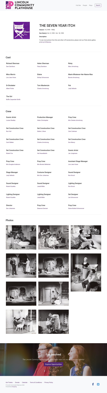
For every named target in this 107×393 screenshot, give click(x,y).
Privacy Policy (48, 382)
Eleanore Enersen (42, 208)
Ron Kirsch (71, 175)
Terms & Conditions (36, 382)
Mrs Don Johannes (43, 175)
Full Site (78, 5)
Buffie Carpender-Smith (13, 99)
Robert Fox (9, 153)
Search (98, 5)
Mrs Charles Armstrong (75, 120)
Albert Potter (10, 88)
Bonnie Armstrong (73, 77)
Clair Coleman (72, 131)
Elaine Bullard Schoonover (76, 208)
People (85, 5)
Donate (17, 382)
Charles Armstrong (43, 88)
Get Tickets (9, 382)
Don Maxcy (71, 142)
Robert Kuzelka (10, 186)
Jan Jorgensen (72, 153)
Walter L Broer (41, 131)
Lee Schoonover (73, 197)
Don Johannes (10, 208)
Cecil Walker (10, 142)
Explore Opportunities (53, 364)
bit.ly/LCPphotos (46, 42)
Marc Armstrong (73, 66)
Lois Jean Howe (11, 77)
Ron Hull (8, 131)
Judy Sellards (72, 88)
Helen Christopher (42, 120)
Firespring (14, 386)
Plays (90, 5)
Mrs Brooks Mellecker (43, 164)
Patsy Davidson (42, 66)
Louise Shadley (10, 120)
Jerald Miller (41, 186)
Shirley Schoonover (43, 77)
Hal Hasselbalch (42, 153)
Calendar (24, 382)
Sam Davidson (10, 66)
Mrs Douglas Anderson (13, 164)
